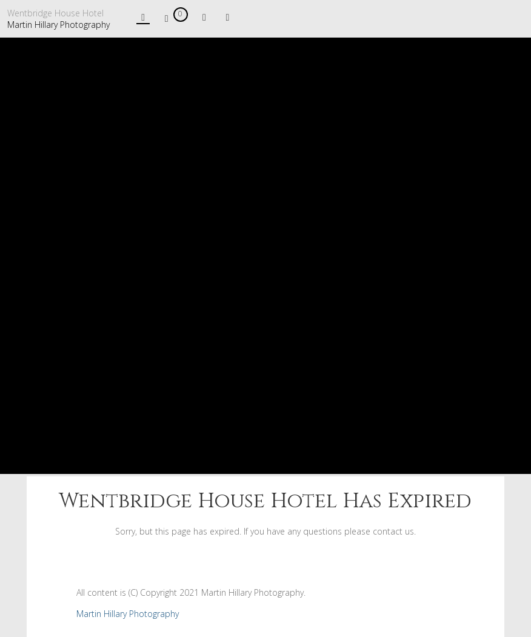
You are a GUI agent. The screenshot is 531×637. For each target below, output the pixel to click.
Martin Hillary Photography (58, 24)
